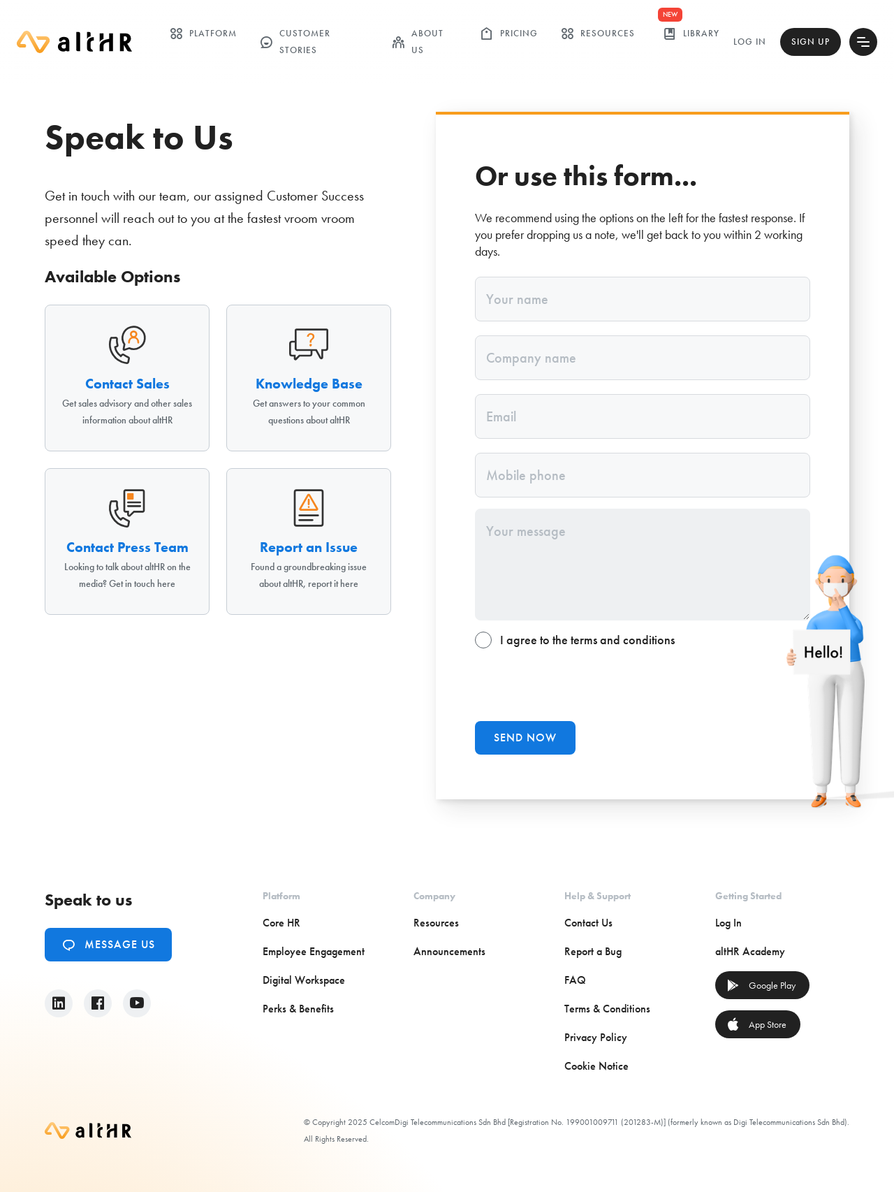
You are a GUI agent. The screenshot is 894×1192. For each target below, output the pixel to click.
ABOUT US (417, 41)
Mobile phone (526, 475)
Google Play (761, 985)
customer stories (294, 41)
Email (501, 416)
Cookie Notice (596, 1066)
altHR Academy (750, 951)
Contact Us (588, 922)
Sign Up (810, 42)
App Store (756, 1024)
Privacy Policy (595, 1037)
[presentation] (581, 682)
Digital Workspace (304, 980)
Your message (526, 531)
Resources (597, 33)
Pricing (509, 33)
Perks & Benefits (298, 1008)
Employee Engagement (314, 951)
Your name (517, 299)
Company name (531, 357)
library (691, 33)
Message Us (108, 944)
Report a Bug (593, 951)
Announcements (449, 951)
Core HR (281, 922)
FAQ (575, 980)
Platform (203, 33)
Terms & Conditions (607, 1008)
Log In (749, 42)
